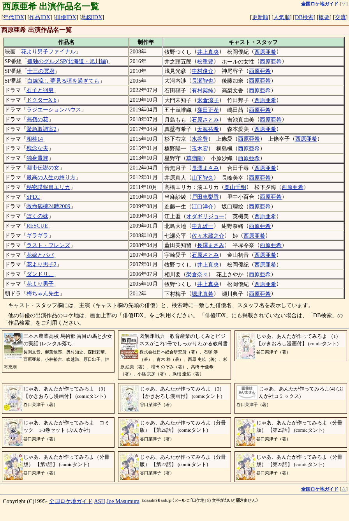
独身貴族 (37, 158)
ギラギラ (37, 235)
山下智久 (202, 178)
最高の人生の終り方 (51, 177)
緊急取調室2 (41, 129)
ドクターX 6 (41, 100)
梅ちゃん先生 (42, 293)
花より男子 (40, 284)
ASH (99, 501)
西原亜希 (265, 52)
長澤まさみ (205, 168)
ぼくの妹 (37, 216)
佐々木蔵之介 (208, 236)
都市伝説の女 (42, 167)
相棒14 (34, 139)
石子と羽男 (40, 90)
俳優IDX (65, 17)
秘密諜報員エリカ (48, 187)
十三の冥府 (41, 71)
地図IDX (91, 17)
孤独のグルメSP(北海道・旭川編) (67, 61)
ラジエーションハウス (53, 109)
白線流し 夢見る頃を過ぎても (63, 81)
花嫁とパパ (40, 255)
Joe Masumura (123, 501)
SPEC (33, 197)
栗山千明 (235, 187)
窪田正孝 (208, 110)
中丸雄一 (202, 226)
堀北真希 (202, 294)
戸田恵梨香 (205, 197)
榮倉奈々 (197, 274)
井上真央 (208, 52)
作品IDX (39, 17)
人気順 (281, 17)
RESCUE (37, 226)
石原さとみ (205, 120)
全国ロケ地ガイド (71, 501)
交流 (340, 17)
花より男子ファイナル (48, 51)
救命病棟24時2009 (48, 206)
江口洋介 (202, 206)
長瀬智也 (202, 81)
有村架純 (202, 90)
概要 (324, 17)
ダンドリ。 (40, 274)
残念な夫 (37, 148)
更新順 (260, 17)
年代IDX (13, 17)
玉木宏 (200, 148)
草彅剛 (194, 158)
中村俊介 (202, 71)
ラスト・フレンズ (48, 245)
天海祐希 (208, 129)
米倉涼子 (208, 100)
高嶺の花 (37, 119)
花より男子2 (41, 264)
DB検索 (304, 17)
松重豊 (205, 61)
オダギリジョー (205, 216)
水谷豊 (200, 139)
